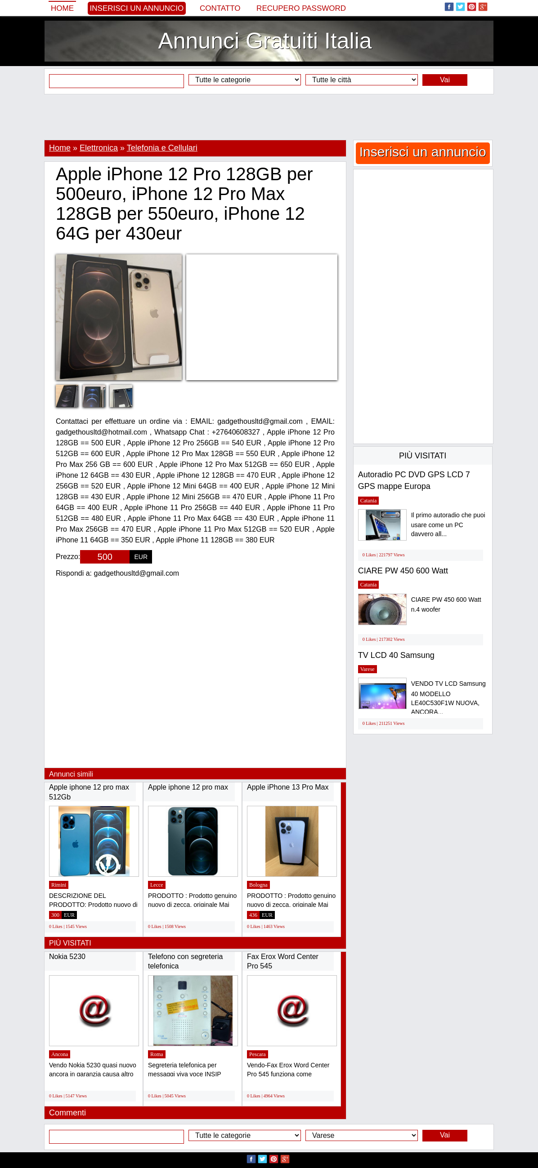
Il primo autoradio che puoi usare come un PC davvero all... (448, 524)
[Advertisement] (269, 117)
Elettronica (99, 147)
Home (62, 8)
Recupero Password (301, 8)
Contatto (220, 8)
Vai (445, 80)
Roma (156, 1054)
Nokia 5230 (67, 956)
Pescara (257, 1054)
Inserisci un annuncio (137, 8)
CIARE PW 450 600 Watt (403, 570)
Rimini (58, 885)
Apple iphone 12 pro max (188, 787)
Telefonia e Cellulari (162, 147)
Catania (368, 500)
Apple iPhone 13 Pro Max (287, 787)
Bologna (258, 885)
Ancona (59, 1054)
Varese (367, 669)
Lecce (156, 885)
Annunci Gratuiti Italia (265, 40)
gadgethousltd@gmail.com (136, 573)
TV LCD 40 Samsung (396, 655)
